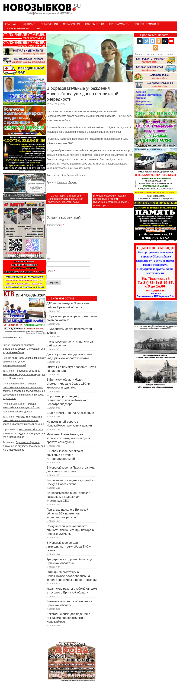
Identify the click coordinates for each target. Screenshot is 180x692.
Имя (49, 258)
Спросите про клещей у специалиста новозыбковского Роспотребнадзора (67, 400)
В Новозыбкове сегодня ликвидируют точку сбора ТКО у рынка (68, 546)
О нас (38, 28)
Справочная (71, 24)
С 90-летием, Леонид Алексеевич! (70, 413)
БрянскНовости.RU (147, 24)
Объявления (49, 24)
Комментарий (55, 225)
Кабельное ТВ (94, 24)
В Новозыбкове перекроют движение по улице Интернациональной (24, 361)
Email (50, 271)
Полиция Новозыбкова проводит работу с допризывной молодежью (21, 407)
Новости (62, 182)
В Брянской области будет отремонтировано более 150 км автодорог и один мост (68, 383)
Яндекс (72, 182)
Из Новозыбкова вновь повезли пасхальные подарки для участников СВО (68, 496)
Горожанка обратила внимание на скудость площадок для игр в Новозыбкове (24, 349)
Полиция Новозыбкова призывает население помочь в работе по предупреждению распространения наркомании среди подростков (24, 391)
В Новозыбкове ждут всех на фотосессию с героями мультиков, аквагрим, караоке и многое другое (111, 200)
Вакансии (28, 24)
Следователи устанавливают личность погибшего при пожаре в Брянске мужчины (70, 530)
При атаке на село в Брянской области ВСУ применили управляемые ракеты (67, 513)
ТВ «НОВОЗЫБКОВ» (17, 28)
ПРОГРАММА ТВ (118, 24)
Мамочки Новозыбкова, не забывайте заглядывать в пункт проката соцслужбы (68, 438)
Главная (11, 24)
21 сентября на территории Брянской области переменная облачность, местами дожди (65, 198)
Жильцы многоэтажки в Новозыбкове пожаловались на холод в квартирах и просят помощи (23, 420)
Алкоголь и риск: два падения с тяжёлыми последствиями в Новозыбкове (68, 617)
